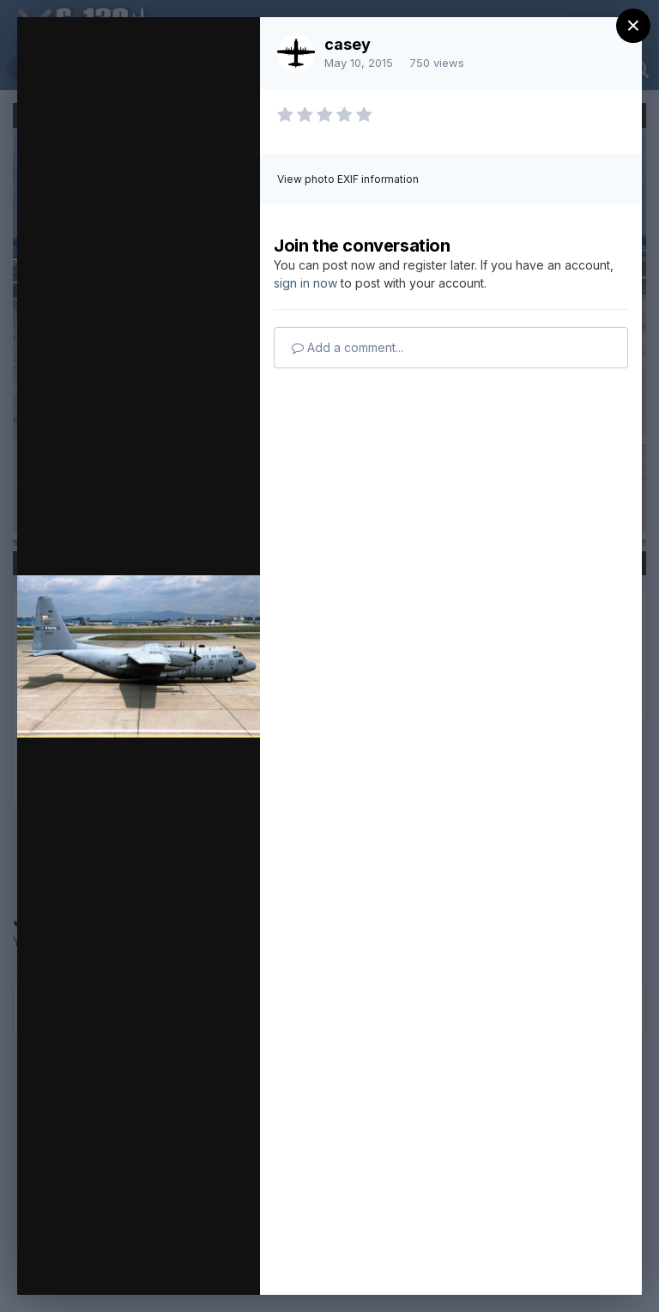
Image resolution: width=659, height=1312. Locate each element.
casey (347, 44)
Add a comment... (347, 347)
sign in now (305, 283)
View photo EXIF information (348, 179)
